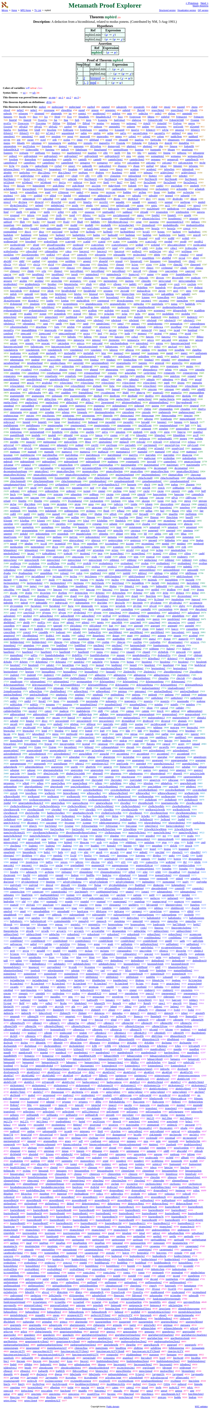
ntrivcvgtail (165, 280)
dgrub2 (61, 609)
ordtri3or (143, 113)
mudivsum (105, 688)
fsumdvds (160, 287)
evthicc (203, 559)
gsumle (63, 405)
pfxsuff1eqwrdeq (56, 244)
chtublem (15, 658)
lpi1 (199, 425)
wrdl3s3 (50, 254)
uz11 (167, 205)
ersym (6, 139)
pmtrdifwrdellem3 (59, 379)
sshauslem (76, 494)
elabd (154, 106)
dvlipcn (180, 592)
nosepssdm (183, 701)
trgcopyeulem (67, 743)
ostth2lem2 (157, 697)
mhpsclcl (26, 445)
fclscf (86, 520)
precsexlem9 (62, 720)
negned (169, 195)
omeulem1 (9, 136)
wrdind (139, 244)
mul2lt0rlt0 (133, 208)
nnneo (118, 136)
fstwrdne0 (30, 241)
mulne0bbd (100, 198)
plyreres (46, 612)
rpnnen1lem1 (32, 208)
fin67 (133, 182)
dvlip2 (195, 592)
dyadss (7, 573)
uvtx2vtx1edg (197, 773)
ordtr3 (158, 113)
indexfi (65, 149)
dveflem (62, 592)
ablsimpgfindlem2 (159, 402)
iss (70, 113)
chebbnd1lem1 (78, 678)
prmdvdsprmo (154, 323)
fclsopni (7, 520)
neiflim (75, 517)
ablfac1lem (50, 399)
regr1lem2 (146, 507)
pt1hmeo (91, 510)
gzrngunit (88, 428)
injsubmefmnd (34, 362)
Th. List (37, 10)
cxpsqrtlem (192, 628)
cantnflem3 (48, 162)
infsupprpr (198, 152)
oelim (110, 133)
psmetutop (188, 536)
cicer (57, 336)
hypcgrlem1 (9, 743)
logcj (123, 625)
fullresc (88, 336)
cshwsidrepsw (197, 323)
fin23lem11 (9, 179)
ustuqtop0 (155, 527)
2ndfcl (143, 346)
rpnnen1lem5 (76, 208)
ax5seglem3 (98, 750)
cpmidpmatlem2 (97, 481)
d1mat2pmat (10, 468)
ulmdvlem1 (54, 619)
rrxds (94, 556)
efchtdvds (163, 651)
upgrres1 (163, 770)
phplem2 (147, 146)
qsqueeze (90, 211)
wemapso (176, 156)
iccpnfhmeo (137, 546)
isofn (127, 333)
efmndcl (165, 359)
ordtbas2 (196, 487)
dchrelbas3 (154, 658)
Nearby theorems (200, 6)
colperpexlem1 (87, 737)
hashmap (130, 234)
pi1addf (81, 550)
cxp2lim (137, 642)
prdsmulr (141, 326)
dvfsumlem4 (122, 599)
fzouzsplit (106, 218)
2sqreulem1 (183, 674)
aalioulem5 (9, 615)
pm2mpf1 (102, 474)
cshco (68, 251)
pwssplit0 (110, 422)
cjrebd (44, 257)
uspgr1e (108, 766)
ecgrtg (44, 756)
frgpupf (116, 389)
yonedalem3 (76, 349)
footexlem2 (65, 737)
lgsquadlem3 (91, 671)
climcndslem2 (123, 277)
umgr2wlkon (58, 802)
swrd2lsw (8, 254)
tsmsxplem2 (102, 527)
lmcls (13, 494)
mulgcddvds (83, 300)
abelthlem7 (9, 622)
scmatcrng (71, 458)
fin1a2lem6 (150, 182)
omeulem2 (27, 136)
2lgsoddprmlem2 (173, 671)
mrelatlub (88, 353)
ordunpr (131, 126)
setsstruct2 (104, 326)
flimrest (154, 517)
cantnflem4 (67, 162)
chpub (64, 658)
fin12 (6, 185)
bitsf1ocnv (147, 294)
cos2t (176, 284)
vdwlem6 (134, 320)
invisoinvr (27, 336)
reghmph (202, 507)
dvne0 (134, 596)
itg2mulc (152, 579)
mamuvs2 (85, 451)
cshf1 (145, 248)
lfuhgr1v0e (125, 766)
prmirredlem (182, 428)
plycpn (62, 612)
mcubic (66, 635)
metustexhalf (131, 536)
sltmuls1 (201, 717)
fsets (56, 326)
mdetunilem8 (71, 461)
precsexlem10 (83, 720)
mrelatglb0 (69, 353)
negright (40, 717)
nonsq (174, 303)
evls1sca (124, 448)
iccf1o (101, 215)
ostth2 (13, 701)
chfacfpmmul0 (18, 481)
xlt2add (144, 211)
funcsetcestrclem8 (61, 346)
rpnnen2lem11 (48, 287)
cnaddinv (66, 392)
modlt (59, 225)
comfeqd (8, 333)
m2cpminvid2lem (91, 468)
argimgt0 (172, 625)
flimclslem (172, 517)
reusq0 (119, 261)
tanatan (66, 638)
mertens (129, 280)
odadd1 (185, 389)
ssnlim (145, 126)
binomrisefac (71, 284)
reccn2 (135, 267)
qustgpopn (9, 527)
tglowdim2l (38, 733)
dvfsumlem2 (80, 599)
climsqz (199, 267)
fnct (146, 185)
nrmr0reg (185, 507)
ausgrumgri (138, 760)
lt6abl (126, 392)
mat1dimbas (71, 454)
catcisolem (63, 343)
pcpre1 (76, 310)
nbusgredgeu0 (158, 773)
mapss (6, 142)
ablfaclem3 (72, 402)
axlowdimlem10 (12, 753)
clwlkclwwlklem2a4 (21, 806)
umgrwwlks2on (104, 802)
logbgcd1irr (95, 632)
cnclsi (146, 491)
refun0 (6, 500)
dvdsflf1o (77, 655)
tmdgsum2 (79, 523)
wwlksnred (33, 796)
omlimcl (176, 133)
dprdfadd (132, 395)
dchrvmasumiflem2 (42, 684)
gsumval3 (158, 392)
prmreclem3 (30, 316)
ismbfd (126, 573)
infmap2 (148, 172)
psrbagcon (144, 438)
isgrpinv (142, 362)
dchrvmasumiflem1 (13, 684)
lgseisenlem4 (10, 671)
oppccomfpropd (67, 333)
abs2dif (7, 261)
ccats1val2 (150, 241)
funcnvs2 (84, 251)
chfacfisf (81, 477)
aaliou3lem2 (46, 615)
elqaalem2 (134, 612)
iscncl (132, 491)
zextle (75, 205)
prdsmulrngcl (119, 405)
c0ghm (147, 408)
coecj (13, 612)
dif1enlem (95, 146)
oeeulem (55, 136)
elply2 (167, 605)
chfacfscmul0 (145, 477)
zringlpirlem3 (108, 428)
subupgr (202, 766)
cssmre (114, 435)
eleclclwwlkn (32, 812)
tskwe (163, 165)
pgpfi (166, 382)
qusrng (155, 405)
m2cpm (29, 468)
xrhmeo (156, 546)
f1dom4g (137, 142)
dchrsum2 (61, 661)
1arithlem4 (71, 316)
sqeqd (199, 254)
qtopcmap (97, 507)
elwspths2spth (145, 802)
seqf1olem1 (93, 228)
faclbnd (74, 231)
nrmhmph (15, 510)
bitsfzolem (60, 294)
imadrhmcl (98, 418)
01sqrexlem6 (106, 257)
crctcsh (14, 793)
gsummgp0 (26, 408)
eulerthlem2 (48, 307)
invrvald (151, 461)
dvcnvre (7, 599)
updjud (150, 165)
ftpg (66, 119)
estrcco (80, 343)
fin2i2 (27, 179)
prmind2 (200, 300)
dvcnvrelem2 (185, 596)
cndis (190, 491)
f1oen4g (120, 142)
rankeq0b (87, 165)
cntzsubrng (128, 412)
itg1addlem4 (38, 576)
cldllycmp (191, 497)
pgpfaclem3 (52, 402)
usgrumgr (200, 760)
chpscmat (196, 474)
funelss (7, 129)
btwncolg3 (28, 730)
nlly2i (174, 497)
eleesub (130, 747)
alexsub (152, 520)
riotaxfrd (161, 123)
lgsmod (100, 665)
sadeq (44, 297)
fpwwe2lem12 (96, 188)
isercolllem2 (97, 271)
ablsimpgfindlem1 (131, 402)
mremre (68, 330)
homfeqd (192, 330)
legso (115, 730)
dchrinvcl (172, 658)
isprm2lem (182, 300)
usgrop (120, 760)
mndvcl (175, 356)
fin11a (62, 182)
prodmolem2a (32, 284)
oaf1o (123, 133)
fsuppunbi (155, 149)
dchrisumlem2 (130, 681)
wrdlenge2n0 (10, 241)
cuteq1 (48, 710)
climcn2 (119, 267)
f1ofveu (177, 123)
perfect (136, 658)
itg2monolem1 (11, 582)
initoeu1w (79, 339)
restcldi (146, 487)
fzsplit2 (156, 215)
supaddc (120, 202)
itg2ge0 (7, 579)
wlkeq (40, 783)
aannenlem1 (153, 612)
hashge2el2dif (62, 238)
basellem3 (27, 651)
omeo (202, 290)
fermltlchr (57, 431)
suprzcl (104, 205)
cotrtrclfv (82, 254)
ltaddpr (171, 192)
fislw (112, 385)
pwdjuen (83, 172)
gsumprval (15, 356)
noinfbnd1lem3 (11, 707)
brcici (44, 336)
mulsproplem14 (180, 717)
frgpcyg (181, 431)
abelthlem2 (194, 619)
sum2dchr (97, 661)
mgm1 (184, 353)
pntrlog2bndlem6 (39, 694)
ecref (43, 139)
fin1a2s (21, 185)
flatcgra (151, 743)
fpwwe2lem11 (73, 188)
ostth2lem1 (137, 697)
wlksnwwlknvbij (12, 799)
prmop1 (135, 323)
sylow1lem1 (66, 382)
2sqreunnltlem (54, 678)
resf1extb (178, 126)
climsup (153, 271)
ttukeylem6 (114, 185)
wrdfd (171, 238)
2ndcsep (143, 497)
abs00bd (166, 257)
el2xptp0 (194, 126)
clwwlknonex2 (11, 816)
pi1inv (115, 550)
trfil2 (189, 510)
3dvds (50, 290)
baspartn (131, 484)
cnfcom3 (166, 162)
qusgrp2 (104, 366)
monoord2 (73, 228)
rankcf (79, 192)
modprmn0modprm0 (173, 307)
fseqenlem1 (55, 169)
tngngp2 (40, 540)
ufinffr (127, 513)
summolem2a (114, 274)
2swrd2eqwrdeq (30, 254)
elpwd (6, 110)
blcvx (76, 543)
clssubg (146, 523)
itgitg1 (33, 586)
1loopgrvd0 (77, 779)
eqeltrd (91, 106)
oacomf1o (159, 133)
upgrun (68, 760)
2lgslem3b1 (129, 671)
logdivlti (38, 628)
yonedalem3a (10, 349)
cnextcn (44, 523)
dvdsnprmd (16, 303)
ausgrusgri (157, 760)
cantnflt (82, 159)
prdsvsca (158, 326)
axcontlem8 (183, 753)
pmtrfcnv (175, 376)
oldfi (100, 710)
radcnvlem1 (122, 619)
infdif (133, 172)
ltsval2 (42, 701)
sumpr (150, 274)
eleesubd (146, 747)
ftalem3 (171, 648)
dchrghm (190, 658)
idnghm (29, 543)
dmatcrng (187, 454)
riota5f (146, 123)
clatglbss (197, 349)
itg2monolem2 (34, 582)
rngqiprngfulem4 (168, 425)
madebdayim (83, 710)
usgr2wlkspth (133, 786)
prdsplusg (123, 326)
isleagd (7, 747)
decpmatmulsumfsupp (15, 471)
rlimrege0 (195, 264)
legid (44, 730)
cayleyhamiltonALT (108, 484)
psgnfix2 (198, 431)
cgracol (166, 743)
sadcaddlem (167, 294)
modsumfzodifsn (195, 225)
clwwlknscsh (10, 812)
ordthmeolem (71, 510)
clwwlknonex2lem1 (186, 812)
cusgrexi (109, 776)
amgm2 (87, 261)
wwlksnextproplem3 (99, 799)
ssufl (70, 513)
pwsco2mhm (75, 359)
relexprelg (100, 254)
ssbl (171, 533)
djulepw (100, 172)
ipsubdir (36, 435)
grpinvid (159, 362)
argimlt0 (189, 625)
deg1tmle (138, 602)
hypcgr (48, 743)
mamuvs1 (67, 451)
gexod (198, 379)
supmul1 (152, 202)
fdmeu (150, 116)
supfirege (185, 202)
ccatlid (86, 241)
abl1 (51, 392)
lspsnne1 (162, 422)
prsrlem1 (8, 195)
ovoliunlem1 (163, 563)
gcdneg (95, 297)
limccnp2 (107, 589)
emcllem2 (99, 645)
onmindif (187, 113)
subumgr (14, 770)
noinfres (190, 704)
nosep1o (148, 701)
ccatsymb (70, 241)
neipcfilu (118, 530)
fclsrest (71, 520)
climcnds (143, 277)
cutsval (164, 707)
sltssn (150, 707)
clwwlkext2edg (129, 809)
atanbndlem (119, 638)
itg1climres (91, 576)
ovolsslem (34, 563)
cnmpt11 (202, 504)
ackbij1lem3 (166, 172)
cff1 (87, 175)
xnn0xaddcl (108, 211)
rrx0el (108, 556)
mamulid (142, 451)
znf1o (105, 431)
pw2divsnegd (181, 724)
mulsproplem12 (131, 717)
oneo (190, 133)
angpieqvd (9, 635)
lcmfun (65, 300)
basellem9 (83, 651)
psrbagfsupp (105, 438)
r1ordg (24, 165)
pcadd (13, 313)
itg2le (52, 579)
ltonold (198, 720)
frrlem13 (150, 129)
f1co (69, 116)
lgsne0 (133, 665)
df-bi (48, 102)
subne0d (184, 195)
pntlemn (202, 694)
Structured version (167, 10)
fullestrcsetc (37, 346)
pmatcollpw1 (42, 471)
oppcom (143, 737)
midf (92, 740)
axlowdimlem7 (181, 750)
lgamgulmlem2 (11, 648)
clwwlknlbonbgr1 (181, 806)
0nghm (199, 540)
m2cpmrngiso (138, 468)
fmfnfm (44, 517)
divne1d (39, 202)
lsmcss (99, 435)
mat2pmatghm (128, 464)
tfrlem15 (24, 133)
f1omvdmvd (90, 376)
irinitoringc (16, 431)
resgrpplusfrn (123, 362)
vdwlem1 (63, 320)
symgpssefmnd (92, 372)
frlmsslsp (8, 438)
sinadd (147, 284)
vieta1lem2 (115, 612)
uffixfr (113, 513)
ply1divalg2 (175, 602)
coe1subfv (130, 445)
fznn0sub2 (42, 218)
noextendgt (92, 701)
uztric (154, 205)
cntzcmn (152, 389)
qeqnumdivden (118, 303)
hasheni (177, 231)
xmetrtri (7, 533)
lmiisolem (185, 740)
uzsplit (187, 215)
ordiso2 (13, 156)
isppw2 (115, 651)
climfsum (88, 277)
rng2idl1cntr (145, 425)
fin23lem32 (90, 179)
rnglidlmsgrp (33, 425)
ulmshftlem (178, 615)
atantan (101, 638)
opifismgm (201, 353)
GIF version (203, 10)
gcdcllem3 (60, 297)
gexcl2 (30, 382)
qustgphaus (47, 527)
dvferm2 (137, 592)
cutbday (180, 707)
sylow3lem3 (149, 385)
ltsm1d (71, 717)
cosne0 (191, 622)
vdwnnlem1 (29, 323)
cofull (13, 339)
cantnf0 (97, 159)
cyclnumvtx (9, 789)
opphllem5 (180, 737)
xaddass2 (127, 211)
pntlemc (136, 694)
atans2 (152, 638)
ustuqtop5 (8, 530)
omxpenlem (9, 146)
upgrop (146, 756)
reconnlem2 (148, 543)
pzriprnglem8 (37, 431)
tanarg (23, 628)
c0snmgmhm (166, 408)
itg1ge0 (20, 576)
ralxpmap (36, 142)
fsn (55, 119)
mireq (55, 733)
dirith (89, 688)
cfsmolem (115, 175)
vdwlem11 (188, 320)
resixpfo (88, 142)
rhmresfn (108, 415)
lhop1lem (151, 596)
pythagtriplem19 (38, 310)
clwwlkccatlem (194, 802)
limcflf (26, 589)
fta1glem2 (54, 605)
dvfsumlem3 (101, 599)
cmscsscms (78, 556)
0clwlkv (145, 816)
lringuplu (82, 412)
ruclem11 (87, 287)
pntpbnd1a (61, 694)
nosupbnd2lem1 (138, 704)
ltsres (56, 701)
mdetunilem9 (93, 461)
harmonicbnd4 (137, 645)
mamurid (160, 451)
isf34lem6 (45, 182)
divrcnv (160, 277)
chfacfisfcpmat (102, 477)
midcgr (123, 740)
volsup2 (64, 573)
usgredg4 (141, 763)
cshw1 (173, 248)
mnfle (47, 211)
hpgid (51, 740)
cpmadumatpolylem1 (14, 484)
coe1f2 (94, 445)
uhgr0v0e (91, 766)
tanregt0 (58, 625)
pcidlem (92, 310)
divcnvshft (177, 277)
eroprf (108, 139)
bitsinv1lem (128, 294)
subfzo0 (7, 221)
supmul (168, 202)
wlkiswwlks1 (94, 793)
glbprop (130, 349)
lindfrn (56, 438)
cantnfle (67, 159)
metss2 (41, 536)
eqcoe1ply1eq (172, 445)
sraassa (88, 438)
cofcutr (114, 710)
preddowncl (99, 113)
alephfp (7, 172)
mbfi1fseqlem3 (113, 576)
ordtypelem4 (30, 156)
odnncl (104, 379)
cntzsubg (199, 369)
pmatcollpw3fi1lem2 (14, 474)
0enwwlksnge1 (71, 793)
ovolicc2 (151, 566)
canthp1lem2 (141, 188)
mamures (196, 448)
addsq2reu (100, 674)
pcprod (77, 313)
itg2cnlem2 (193, 582)
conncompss (69, 497)
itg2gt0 (155, 582)
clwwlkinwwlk (11, 809)
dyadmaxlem (25, 573)
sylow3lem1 (129, 385)
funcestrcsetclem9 (13, 346)
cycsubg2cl (45, 369)
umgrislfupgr (102, 760)
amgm (45, 645)
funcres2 (166, 336)
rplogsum (59, 688)
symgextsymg (190, 372)
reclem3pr (188, 192)
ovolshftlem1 (34, 566)
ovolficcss (15, 563)
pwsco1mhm (54, 359)
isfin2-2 (42, 179)
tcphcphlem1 (49, 553)
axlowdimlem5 (157, 750)
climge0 (24, 267)
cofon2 (146, 136)
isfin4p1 (183, 175)
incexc (104, 277)
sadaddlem (9, 297)
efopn (145, 628)
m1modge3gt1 (126, 225)
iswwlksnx (31, 793)
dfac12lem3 (64, 172)
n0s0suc (74, 724)
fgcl (162, 510)
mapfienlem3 (74, 152)
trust (118, 527)
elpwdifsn (66, 110)
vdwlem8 (151, 320)
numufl (56, 513)
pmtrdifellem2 (34, 379)
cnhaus (42, 494)
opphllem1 (161, 737)
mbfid (112, 573)
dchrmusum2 (178, 681)
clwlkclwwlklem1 (77, 806)
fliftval (86, 123)
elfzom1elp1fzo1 (151, 218)
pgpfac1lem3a (167, 399)
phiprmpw (8, 307)
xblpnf (119, 533)
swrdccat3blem (57, 248)
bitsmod (93, 294)
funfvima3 (119, 119)
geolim (23, 280)
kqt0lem (128, 507)
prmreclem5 (51, 316)
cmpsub (125, 494)
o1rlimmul (166, 267)
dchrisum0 (40, 688)
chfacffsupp (124, 477)
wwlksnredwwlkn (97, 796)
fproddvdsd (89, 290)
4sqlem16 (27, 320)
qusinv (189, 366)
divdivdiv (177, 198)
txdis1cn (118, 504)
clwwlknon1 (135, 812)
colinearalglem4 (110, 747)
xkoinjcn (32, 507)
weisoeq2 (131, 123)
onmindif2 (114, 126)
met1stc (73, 536)
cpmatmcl (85, 464)
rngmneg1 (80, 405)
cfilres (187, 553)
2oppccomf (45, 333)
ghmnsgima (112, 369)
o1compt (54, 267)
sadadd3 (185, 294)
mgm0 (169, 353)
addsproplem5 (40, 714)
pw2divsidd (29, 727)
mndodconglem (85, 379)
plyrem (97, 612)
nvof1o (7, 123)
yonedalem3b (55, 349)
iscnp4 (86, 491)
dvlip (165, 592)
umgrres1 (181, 770)
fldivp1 (93, 313)
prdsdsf (24, 533)
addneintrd (84, 195)
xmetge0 (170, 530)
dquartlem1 (98, 635)
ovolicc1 (112, 566)
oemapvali (172, 159)
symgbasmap (54, 372)
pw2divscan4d (158, 724)
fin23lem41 (191, 179)
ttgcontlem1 (70, 747)
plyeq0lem (198, 605)
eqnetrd (106, 106)
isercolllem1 (76, 271)
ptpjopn (203, 500)
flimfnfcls (120, 520)
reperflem (92, 543)
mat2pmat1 (173, 464)
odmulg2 (134, 379)
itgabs (145, 586)
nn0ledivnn (173, 208)
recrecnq (110, 192)
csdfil (13, 513)
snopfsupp (187, 149)
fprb (77, 119)
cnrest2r (175, 491)
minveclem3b (32, 559)
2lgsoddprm (195, 671)
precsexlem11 (106, 720)
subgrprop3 (168, 766)
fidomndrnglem (76, 418)
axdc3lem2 (58, 185)
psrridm (14, 441)
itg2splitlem (171, 579)
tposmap (8, 454)
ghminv (63, 369)
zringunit (146, 428)
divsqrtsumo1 (175, 642)
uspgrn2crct (69, 789)
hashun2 (43, 234)
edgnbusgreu (136, 773)
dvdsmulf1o (164, 655)
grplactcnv (35, 366)
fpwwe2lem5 (29, 188)
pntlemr (14, 697)
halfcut (47, 727)
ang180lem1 (115, 632)
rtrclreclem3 (139, 254)
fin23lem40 (171, 179)
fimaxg (173, 146)
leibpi (199, 638)
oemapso (155, 159)
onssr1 (71, 165)
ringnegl (194, 405)
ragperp (7, 737)
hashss (96, 234)
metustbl (170, 536)
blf (145, 533)
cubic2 (81, 635)
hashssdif (113, 234)
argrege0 (155, 625)
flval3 (66, 221)
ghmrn (78, 369)
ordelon (116, 113)
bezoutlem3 (112, 297)
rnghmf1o (131, 408)
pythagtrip (59, 310)
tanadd (162, 284)
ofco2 (175, 451)
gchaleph (199, 188)
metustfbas (152, 536)
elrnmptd (39, 113)
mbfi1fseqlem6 (184, 576)
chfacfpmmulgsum (71, 481)
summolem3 (92, 274)
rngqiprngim (124, 425)
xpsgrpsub (136, 366)
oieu (128, 156)
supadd (136, 202)
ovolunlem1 (127, 563)
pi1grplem (98, 550)
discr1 (28, 231)
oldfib (124, 724)
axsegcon (79, 750)
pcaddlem (199, 310)
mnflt (19, 211)
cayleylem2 (150, 372)
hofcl (188, 346)
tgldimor (157, 727)
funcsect (119, 336)
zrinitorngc (68, 415)
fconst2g (102, 119)
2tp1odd (124, 290)
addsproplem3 (194, 710)
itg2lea (115, 579)
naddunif (193, 136)
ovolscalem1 (56, 566)
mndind (35, 359)
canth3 (159, 185)
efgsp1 (51, 389)
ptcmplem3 (189, 520)
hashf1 (181, 234)
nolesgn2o (111, 701)
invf (100, 333)
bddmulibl (161, 586)
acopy (181, 743)
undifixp (72, 142)
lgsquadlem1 (48, 671)
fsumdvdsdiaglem (54, 655)
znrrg (166, 431)
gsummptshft (17, 395)
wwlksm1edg (191, 793)
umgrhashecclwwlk (83, 812)
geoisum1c (75, 280)
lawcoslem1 (178, 632)
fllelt (22, 221)
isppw (100, 651)
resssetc (29, 343)
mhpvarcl (44, 445)
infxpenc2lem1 (11, 169)
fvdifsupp (68, 129)
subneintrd (9, 198)
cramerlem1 (170, 461)
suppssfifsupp (120, 149)
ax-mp (52, 97)
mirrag (133, 733)
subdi (63, 198)
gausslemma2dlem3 (111, 668)
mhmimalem (17, 359)
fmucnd (101, 530)
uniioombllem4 (171, 569)
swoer (30, 139)
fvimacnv (199, 116)
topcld (6, 487)
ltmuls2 (30, 720)
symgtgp (97, 523)
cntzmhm (15, 372)
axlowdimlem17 (62, 753)
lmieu (154, 740)
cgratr (135, 743)
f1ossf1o (42, 119)
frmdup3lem (130, 359)
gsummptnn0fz (78, 395)
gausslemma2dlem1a (82, 668)
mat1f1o (133, 454)
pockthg (185, 313)
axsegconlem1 (184, 747)
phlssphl (68, 435)
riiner (80, 139)
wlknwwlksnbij (11, 796)
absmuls (182, 720)
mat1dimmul (114, 454)
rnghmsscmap (10, 415)
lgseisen (29, 671)
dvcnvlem (45, 592)
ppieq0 (197, 651)
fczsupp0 (119, 129)
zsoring (139, 724)
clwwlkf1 (91, 809)
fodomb (132, 185)
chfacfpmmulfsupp (43, 481)
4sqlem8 (121, 316)
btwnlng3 (190, 730)
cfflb (99, 175)
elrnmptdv (56, 113)
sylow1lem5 (149, 382)
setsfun (71, 326)
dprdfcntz (115, 395)
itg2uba (100, 579)
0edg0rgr (191, 779)
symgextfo (169, 372)
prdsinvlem (68, 366)
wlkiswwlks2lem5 (118, 793)
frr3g (11, 165)
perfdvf (155, 589)
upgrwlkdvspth (188, 783)
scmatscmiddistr (12, 458)
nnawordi (85, 136)
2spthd (7, 802)
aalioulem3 (174, 612)
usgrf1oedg (122, 763)
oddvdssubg (34, 392)
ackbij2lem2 (27, 175)
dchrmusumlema (155, 681)
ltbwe (88, 441)
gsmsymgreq (30, 376)
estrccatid (97, 343)
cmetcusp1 (58, 556)
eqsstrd (181, 106)
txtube (134, 504)
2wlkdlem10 (191, 799)
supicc (140, 215)
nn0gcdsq (139, 303)
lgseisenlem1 (137, 668)
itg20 (38, 579)
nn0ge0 (39, 205)
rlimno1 (58, 271)
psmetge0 (153, 530)
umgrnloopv (200, 756)
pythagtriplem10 (12, 310)
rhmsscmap (148, 415)
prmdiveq (67, 307)
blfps (133, 533)
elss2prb (105, 238)
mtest (90, 619)
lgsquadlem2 (69, 671)
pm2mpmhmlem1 (151, 474)
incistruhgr (128, 756)
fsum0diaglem (183, 274)
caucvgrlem (171, 271)
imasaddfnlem (29, 330)
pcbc (137, 313)
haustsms (83, 527)
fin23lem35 (131, 179)
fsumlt (40, 277)
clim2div (146, 280)
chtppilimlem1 (143, 678)
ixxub (45, 215)
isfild (135, 510)
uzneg (140, 205)
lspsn (57, 422)
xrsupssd (14, 215)
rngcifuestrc (48, 415)
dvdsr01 (98, 408)
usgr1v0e (15, 773)
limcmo (41, 589)
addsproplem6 (63, 714)
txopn (161, 500)
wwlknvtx (50, 793)
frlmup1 (41, 438)
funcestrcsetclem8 (180, 343)
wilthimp (154, 648)
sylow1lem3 (108, 382)
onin (129, 113)
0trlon (115, 816)
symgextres (9, 376)
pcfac (125, 313)
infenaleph (188, 169)
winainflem (31, 192)
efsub (89, 284)
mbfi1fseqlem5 (161, 576)
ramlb (59, 323)
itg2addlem (138, 582)
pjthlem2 (131, 559)
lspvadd (145, 422)
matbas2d (103, 451)
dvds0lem (142, 287)
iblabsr (113, 586)
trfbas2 (120, 510)
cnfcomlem (133, 162)
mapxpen (78, 146)
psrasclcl (30, 441)
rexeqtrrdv (139, 106)
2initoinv (61, 339)
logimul (7, 628)
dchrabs (7, 661)
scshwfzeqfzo (10, 251)
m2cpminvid (67, 468)
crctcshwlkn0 (200, 789)
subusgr (31, 770)
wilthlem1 (117, 648)
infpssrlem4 (134, 175)
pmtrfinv (140, 376)
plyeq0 (13, 609)
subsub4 (153, 195)
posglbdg (179, 349)
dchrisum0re (122, 684)
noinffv (174, 704)
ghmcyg (140, 392)
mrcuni (112, 330)
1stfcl (129, 346)
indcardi (88, 169)
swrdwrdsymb (17, 244)
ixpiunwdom (49, 159)
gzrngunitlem (68, 428)
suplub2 (152, 152)
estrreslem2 (142, 343)
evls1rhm (107, 448)
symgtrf (192, 376)
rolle (152, 592)
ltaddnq (127, 192)
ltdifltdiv (95, 221)
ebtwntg (29, 756)
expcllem (139, 228)
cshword (129, 248)
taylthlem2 (143, 615)
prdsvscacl (9, 422)
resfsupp (23, 152)
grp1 (51, 366)
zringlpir (163, 428)
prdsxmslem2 (93, 536)
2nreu (194, 106)
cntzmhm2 (33, 372)
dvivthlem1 (103, 596)
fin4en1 (153, 175)
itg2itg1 (23, 579)
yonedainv (96, 349)
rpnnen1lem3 (54, 208)
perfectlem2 (118, 658)
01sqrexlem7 (127, 257)
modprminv (123, 307)
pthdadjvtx (166, 783)
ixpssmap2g (54, 142)
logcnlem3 (93, 628)
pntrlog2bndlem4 (189, 691)
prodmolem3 (10, 284)
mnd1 (160, 356)
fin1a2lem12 (190, 182)
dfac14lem (29, 504)
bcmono (114, 661)
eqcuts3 (33, 710)
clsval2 (48, 487)
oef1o (117, 162)
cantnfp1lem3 (137, 159)
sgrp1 (53, 356)
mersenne (99, 658)
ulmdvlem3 (74, 619)
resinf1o (41, 625)
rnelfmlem (190, 513)
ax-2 (68, 97)
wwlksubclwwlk (181, 809)
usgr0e (74, 766)
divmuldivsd (128, 720)
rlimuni (120, 264)
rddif (21, 261)
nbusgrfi (177, 773)
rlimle (30, 271)
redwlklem (115, 783)
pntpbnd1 (80, 694)
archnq (142, 192)
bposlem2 (165, 661)
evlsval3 (157, 441)
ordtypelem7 (71, 156)
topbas (174, 484)
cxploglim (155, 642)
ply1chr (28, 448)
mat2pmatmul (151, 464)
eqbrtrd (126, 110)
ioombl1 (84, 569)
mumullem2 (16, 655)
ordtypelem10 (112, 156)
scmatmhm (109, 458)
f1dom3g (153, 142)
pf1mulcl (159, 448)
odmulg (150, 379)
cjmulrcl (183, 254)
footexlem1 (45, 737)
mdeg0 (24, 602)
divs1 (45, 720)
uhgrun (91, 756)
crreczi (186, 228)
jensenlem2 (9, 645)
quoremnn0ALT (175, 221)
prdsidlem (143, 356)
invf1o (113, 333)
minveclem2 (10, 559)
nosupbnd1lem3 (88, 704)
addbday (103, 714)
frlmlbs (25, 438)
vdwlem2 (81, 320)
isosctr (195, 632)
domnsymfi (114, 146)
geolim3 (27, 615)
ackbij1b (8, 175)
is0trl (101, 816)
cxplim (105, 642)
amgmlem (28, 645)
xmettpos (188, 530)
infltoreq (181, 152)
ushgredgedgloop (34, 766)
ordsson (98, 126)
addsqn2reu (120, 674)
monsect (142, 333)
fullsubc (71, 336)
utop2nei (68, 530)
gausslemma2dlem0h (51, 668)
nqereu (94, 192)
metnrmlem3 (37, 546)
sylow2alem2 (39, 385)
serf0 (21, 274)
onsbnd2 (57, 724)
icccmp (130, 543)
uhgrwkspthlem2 (33, 786)
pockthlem (168, 313)
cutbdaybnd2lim (12, 710)
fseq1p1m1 (9, 218)
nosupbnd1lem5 (113, 704)
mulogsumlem (126, 688)
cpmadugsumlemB (124, 481)
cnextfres (61, 523)
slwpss (181, 382)
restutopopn (135, 527)
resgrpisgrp (172, 366)
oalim (84, 133)
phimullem (28, 307)
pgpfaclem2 (31, 402)
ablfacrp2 (31, 399)
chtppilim (163, 678)
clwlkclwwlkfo (156, 806)
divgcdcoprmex (125, 300)
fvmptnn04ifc (39, 477)
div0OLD (133, 198)
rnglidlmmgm (10, 425)
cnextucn (135, 530)
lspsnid (26, 422)
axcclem (96, 185)
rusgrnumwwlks (169, 802)
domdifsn (184, 142)
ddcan (194, 198)
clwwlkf (73, 809)
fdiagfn (21, 142)
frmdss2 (94, 359)
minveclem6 (95, 559)
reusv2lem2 (158, 110)
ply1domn (156, 602)
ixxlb (59, 215)
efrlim (91, 642)
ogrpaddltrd (28, 405)
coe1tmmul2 (150, 445)
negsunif (8, 717)
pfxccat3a (35, 248)
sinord (25, 625)
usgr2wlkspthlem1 (80, 786)
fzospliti (89, 218)
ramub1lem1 (103, 323)
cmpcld (141, 494)
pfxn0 (36, 244)
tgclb (160, 484)
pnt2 (110, 697)
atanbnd (137, 638)
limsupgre (155, 261)
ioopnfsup (8, 225)
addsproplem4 (17, 714)
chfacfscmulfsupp (169, 477)
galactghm (130, 372)
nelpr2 (20, 110)
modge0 (44, 225)
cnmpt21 (14, 507)
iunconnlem (16, 497)
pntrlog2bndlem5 (12, 694)
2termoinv (114, 339)
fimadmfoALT (103, 116)
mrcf (98, 330)
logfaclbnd (81, 658)
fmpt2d (27, 119)
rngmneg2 (99, 405)
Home (14, 10)
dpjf (201, 395)
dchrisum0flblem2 (97, 684)
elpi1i (66, 550)
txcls (174, 500)
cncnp (160, 491)
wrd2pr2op (155, 251)
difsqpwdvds (179, 310)
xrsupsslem (162, 211)
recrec (161, 198)
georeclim (56, 280)
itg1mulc (57, 576)
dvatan (167, 638)
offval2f (23, 126)
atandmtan (83, 638)
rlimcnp (58, 642)
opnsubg (129, 523)
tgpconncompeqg (167, 523)
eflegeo (117, 284)
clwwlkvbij (33, 816)
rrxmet (166, 556)
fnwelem (51, 129)
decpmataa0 (160, 468)
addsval (175, 710)
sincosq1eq (174, 622)
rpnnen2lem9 (26, 287)
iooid (72, 215)
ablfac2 (89, 402)
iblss (5, 586)
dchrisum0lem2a (194, 684)
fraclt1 (36, 221)
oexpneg (108, 290)
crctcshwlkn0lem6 (175, 789)
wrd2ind (155, 244)
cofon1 (132, 136)
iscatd (177, 330)
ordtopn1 (15, 491)
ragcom (89, 733)
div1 (148, 198)
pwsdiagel (194, 326)
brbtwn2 (89, 747)
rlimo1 (150, 267)
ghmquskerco (150, 369)
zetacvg (180, 645)
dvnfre (28, 592)
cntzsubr (146, 412)
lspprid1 (42, 422)
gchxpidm (181, 188)
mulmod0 (27, 225)
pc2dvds (141, 310)
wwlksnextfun (145, 796)
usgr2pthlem (154, 786)
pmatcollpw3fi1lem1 (188, 471)
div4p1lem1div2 (18, 205)
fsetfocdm (155, 139)
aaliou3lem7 (88, 615)
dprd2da (186, 395)
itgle (47, 586)
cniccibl (179, 586)
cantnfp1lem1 (115, 159)
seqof (123, 228)
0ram (72, 323)
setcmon (183, 339)
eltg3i (147, 484)
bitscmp (109, 294)
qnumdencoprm (94, 303)
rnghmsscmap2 (187, 412)
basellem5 (46, 651)
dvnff (186, 589)
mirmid (139, 740)
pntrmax (122, 691)
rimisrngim (16, 412)
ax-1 (61, 97)
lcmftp (49, 300)
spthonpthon (10, 786)
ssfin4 (168, 175)
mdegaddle (41, 602)
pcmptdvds (60, 313)
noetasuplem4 (83, 707)
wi (24, 92)
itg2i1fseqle (98, 582)
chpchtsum (47, 658)
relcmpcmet (38, 556)
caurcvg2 (190, 271)
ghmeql (94, 369)
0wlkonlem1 (68, 816)
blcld (27, 536)
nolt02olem (16, 704)
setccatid (166, 339)
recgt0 (72, 202)
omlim (97, 133)
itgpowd (196, 599)
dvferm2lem (119, 592)
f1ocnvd (7, 126)
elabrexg (136, 119)
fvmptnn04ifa (17, 477)
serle (110, 228)
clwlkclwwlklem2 (103, 806)
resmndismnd (194, 356)
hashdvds (190, 303)
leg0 (102, 730)
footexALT (25, 737)
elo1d (51, 264)
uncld (33, 487)
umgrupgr (180, 756)
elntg (58, 756)
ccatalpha (132, 241)
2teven (161, 290)
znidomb (138, 431)
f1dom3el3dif (176, 119)
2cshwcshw (191, 248)
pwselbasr (176, 326)
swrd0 (183, 241)
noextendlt (72, 701)
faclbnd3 (107, 231)
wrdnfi (185, 238)
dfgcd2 (130, 297)
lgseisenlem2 (158, 668)
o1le (44, 271)
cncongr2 (164, 300)
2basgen (190, 484)
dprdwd (98, 395)
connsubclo (198, 494)
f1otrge (52, 747)
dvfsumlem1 (59, 599)
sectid (188, 333)
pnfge (33, 211)
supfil (27, 513)
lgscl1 (85, 665)
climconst (67, 264)
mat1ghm (151, 454)
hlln (128, 730)
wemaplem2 (157, 156)
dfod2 (184, 379)
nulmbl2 (187, 566)
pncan (121, 195)
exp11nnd (57, 231)
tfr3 (37, 133)
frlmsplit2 (141, 435)
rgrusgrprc (9, 783)
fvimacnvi (181, 116)
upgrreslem (77, 770)
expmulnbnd (10, 231)
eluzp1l (182, 205)
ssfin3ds (72, 179)
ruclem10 (69, 287)
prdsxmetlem (42, 533)
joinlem (146, 349)
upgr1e (29, 760)
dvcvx (23, 599)
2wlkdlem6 (151, 799)
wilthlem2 (136, 648)
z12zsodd (105, 727)
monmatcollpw (90, 471)
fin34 (93, 182)
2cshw (159, 248)
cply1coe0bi (10, 448)
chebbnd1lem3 (101, 678)
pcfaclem (109, 313)
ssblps (158, 533)
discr (41, 231)
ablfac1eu (103, 399)
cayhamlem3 (62, 484)
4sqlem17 (45, 320)
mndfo (107, 356)
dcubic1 (50, 635)
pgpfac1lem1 (123, 399)
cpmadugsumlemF (179, 481)
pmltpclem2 (150, 559)
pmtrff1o (157, 376)
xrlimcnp (75, 642)
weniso (100, 123)
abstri (196, 257)
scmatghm (90, 458)
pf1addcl (141, 448)
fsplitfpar (23, 129)
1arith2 (88, 316)
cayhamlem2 (40, 484)
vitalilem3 (95, 573)
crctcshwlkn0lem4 (120, 789)
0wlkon (87, 816)
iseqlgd (23, 747)
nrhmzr (66, 412)
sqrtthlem (70, 261)
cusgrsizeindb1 (168, 776)
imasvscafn (50, 330)
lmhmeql (93, 422)
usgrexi (93, 776)
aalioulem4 (194, 612)
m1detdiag (169, 458)
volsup (47, 569)
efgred (85, 389)
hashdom (8, 234)
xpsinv (120, 366)
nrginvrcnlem (115, 540)
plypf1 (28, 609)
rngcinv (30, 415)
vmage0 (130, 651)
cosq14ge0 (154, 622)
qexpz (151, 313)
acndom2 (151, 169)
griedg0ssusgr (146, 766)
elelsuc (172, 113)
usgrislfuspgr (60, 763)
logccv (174, 628)
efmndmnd (183, 359)
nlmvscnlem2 (76, 540)
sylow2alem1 (17, 385)
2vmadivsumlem (12, 691)
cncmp (110, 494)
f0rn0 (57, 116)
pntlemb (152, 694)
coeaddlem (107, 609)
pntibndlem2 (117, 694)
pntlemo (79, 697)
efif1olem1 (76, 625)
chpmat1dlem (175, 474)
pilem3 (85, 622)
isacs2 (162, 330)
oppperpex (199, 737)
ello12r (7, 264)
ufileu (84, 513)
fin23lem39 (151, 179)
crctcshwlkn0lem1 (93, 789)
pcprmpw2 (159, 310)
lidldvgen (15, 428)
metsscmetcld (17, 556)
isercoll (137, 271)
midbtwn (107, 740)
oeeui (70, 136)
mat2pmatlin (193, 464)
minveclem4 (74, 559)
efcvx (56, 622)
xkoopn (146, 500)
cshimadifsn (51, 251)
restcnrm (58, 494)
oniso (43, 724)
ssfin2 (57, 179)
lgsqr (184, 665)
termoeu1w (133, 339)
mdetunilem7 (49, 461)
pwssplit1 (128, 422)
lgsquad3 (110, 671)
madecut (63, 710)
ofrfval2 (53, 126)
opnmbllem (46, 573)
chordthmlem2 (30, 635)
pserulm (140, 619)
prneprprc (110, 110)
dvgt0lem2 (43, 596)
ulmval (160, 615)
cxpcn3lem (9, 632)
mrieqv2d (147, 330)
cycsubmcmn (108, 392)
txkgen (148, 504)
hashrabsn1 (194, 231)
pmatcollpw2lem (65, 471)
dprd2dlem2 (167, 395)
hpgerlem (36, 740)
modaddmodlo (170, 225)
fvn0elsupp (86, 129)
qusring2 (81, 408)
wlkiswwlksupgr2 (167, 793)
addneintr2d (104, 195)
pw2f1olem (29, 146)
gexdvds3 (47, 382)
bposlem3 (183, 661)
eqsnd (82, 110)
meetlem (162, 349)
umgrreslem (96, 770)
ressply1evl (178, 448)
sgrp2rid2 (78, 362)
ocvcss (84, 435)
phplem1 (131, 146)
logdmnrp (75, 628)
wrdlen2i (137, 251)
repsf (115, 248)
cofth (27, 339)
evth (183, 546)
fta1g (70, 605)
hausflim (123, 517)
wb (34, 92)
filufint (98, 513)
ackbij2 (45, 175)
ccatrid (101, 241)
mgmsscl (118, 353)
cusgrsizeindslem (193, 776)
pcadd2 (28, 313)
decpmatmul (181, 468)
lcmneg (146, 297)
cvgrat (92, 280)
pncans (56, 717)
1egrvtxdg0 (136, 779)
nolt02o (34, 704)
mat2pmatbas (106, 464)
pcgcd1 (125, 310)
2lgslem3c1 (150, 671)
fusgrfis (31, 773)
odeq (118, 379)
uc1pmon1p (196, 602)
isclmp (159, 550)
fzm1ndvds (16, 290)
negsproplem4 (146, 714)
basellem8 (64, 651)
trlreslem (148, 783)
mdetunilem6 (27, 461)
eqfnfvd (165, 116)
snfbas (149, 510)
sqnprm (51, 303)
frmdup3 (149, 359)
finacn (119, 169)
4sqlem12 (192, 316)
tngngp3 (57, 540)
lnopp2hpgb (16, 740)
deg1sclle (120, 602)
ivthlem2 (169, 559)
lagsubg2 (8, 369)
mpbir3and (74, 106)
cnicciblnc (8, 589)
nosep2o (164, 701)
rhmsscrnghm (169, 415)
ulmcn (36, 619)
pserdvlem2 (173, 619)
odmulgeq (167, 379)
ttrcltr (202, 162)
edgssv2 (79, 763)
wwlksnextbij (190, 796)
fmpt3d (13, 119)
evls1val (90, 448)
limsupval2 (136, 261)
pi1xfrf (130, 550)
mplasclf (124, 441)
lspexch (194, 422)
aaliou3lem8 (67, 615)
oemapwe (85, 162)
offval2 (38, 126)
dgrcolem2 (201, 609)
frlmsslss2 (159, 435)
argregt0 (138, 625)
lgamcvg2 (99, 648)
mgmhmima (35, 356)
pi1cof (145, 550)
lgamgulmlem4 (59, 648)
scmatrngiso (129, 458)
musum (120, 655)
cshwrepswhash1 (19, 326)
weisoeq (115, 123)
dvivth (120, 596)
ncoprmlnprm (70, 303)
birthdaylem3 (39, 642)
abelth (26, 622)
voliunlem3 (29, 569)
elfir (105, 152)
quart (130, 635)
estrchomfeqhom (119, 343)
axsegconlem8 (34, 750)
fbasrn (175, 510)
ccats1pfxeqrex (120, 244)
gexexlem (15, 392)
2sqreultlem (9, 678)
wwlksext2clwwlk (155, 809)
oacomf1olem (140, 133)
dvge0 (73, 596)
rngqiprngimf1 (78, 425)
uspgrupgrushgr (179, 760)
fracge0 (51, 221)
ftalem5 (186, 648)
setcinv (14, 343)
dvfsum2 (141, 599)
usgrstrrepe (57, 766)
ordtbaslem (178, 487)
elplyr (182, 605)
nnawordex (103, 136)
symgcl (72, 372)
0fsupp (171, 149)
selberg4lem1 (103, 691)
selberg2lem (35, 691)
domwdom (30, 159)
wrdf (157, 238)
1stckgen (115, 500)
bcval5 (146, 231)
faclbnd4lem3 (127, 231)
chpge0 (146, 651)
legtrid (88, 730)
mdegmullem (82, 602)
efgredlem (68, 389)
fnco (35, 116)
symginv (112, 372)
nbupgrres (116, 773)
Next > (204, 3)
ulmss (22, 619)
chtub (31, 658)
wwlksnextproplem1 (40, 799)
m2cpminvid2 (116, 468)
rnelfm (7, 517)
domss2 (63, 146)
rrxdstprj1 (182, 556)
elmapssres (173, 139)
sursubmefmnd (11, 362)
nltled (53, 195)
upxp (91, 504)
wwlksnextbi (73, 796)
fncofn (22, 116)
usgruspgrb (40, 763)
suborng (148, 418)
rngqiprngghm (55, 425)
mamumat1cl (123, 451)
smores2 (179, 129)
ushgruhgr (74, 756)
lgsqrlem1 (150, 665)
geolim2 (39, 280)
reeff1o (41, 622)
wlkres (98, 783)
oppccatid (26, 333)
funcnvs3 (102, 251)
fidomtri (177, 165)
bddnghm (170, 540)
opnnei (118, 487)
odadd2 (201, 389)
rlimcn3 (87, 267)
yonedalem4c (33, 349)
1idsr (23, 195)
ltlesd (136, 707)
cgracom (120, 743)
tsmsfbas (66, 527)
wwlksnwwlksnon (127, 799)
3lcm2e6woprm (11, 300)
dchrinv (24, 661)
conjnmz (130, 369)
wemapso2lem (195, 156)
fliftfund (71, 123)
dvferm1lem (81, 592)
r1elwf (58, 165)
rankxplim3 (105, 165)
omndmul (8, 405)
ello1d (22, 264)
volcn (79, 573)
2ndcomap (125, 497)
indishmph (50, 510)
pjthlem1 (114, 559)
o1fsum (55, 277)
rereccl (7, 202)
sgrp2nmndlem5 (100, 362)
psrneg (183, 438)
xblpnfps (103, 533)
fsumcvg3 (134, 274)
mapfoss (139, 139)
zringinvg (128, 428)
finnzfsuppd (100, 149)
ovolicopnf (169, 566)
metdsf (165, 543)
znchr (153, 431)
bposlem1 (147, 661)
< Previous (192, 3)
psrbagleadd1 (165, 438)
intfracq (195, 221)
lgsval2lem (68, 665)
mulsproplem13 (156, 717)
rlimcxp (121, 642)
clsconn (51, 497)
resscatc (45, 343)
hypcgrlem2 (30, 743)
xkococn (185, 504)
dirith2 (75, 688)
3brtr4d (141, 110)
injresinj (193, 218)
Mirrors (5, 10)
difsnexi (83, 126)
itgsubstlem (177, 599)
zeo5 (175, 290)
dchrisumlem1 (107, 681)
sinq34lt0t (117, 622)
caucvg (7, 274)
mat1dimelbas (49, 454)
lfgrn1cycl (49, 789)
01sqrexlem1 (63, 257)
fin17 (119, 182)
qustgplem (27, 527)
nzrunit (33, 412)
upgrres (115, 770)
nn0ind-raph (122, 205)
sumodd (28, 294)
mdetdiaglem (189, 458)
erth (54, 139)
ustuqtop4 (191, 527)
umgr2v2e (155, 779)
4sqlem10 (156, 316)
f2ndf (37, 129)
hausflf (189, 517)
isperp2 (195, 733)
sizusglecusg (17, 779)
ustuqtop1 (173, 527)
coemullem (127, 609)
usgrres (147, 770)
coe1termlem (165, 609)
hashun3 (60, 234)
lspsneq (178, 422)
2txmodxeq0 (148, 225)
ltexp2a (155, 228)
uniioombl (192, 569)
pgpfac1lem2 (145, 399)
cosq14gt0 (135, 622)
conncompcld (91, 497)
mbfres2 (142, 573)
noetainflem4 (105, 707)
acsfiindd (33, 353)
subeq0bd (48, 198)
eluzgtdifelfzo (127, 218)
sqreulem (52, 261)
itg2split (190, 579)
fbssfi (106, 510)
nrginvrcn (135, 540)
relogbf (77, 632)
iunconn (34, 497)
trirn (136, 556)
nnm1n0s (108, 724)
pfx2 (171, 251)
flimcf (139, 517)
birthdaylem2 (17, 642)
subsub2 (136, 195)
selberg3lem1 (81, 691)
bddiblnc (195, 586)
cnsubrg (49, 428)
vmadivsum (16, 681)
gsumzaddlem (196, 392)
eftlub (102, 284)
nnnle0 (201, 202)
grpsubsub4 (16, 366)
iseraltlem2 (38, 274)
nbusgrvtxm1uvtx (19, 776)
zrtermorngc (88, 415)
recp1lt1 (103, 202)
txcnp (46, 504)
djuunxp (122, 165)
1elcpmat (8, 464)
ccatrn (116, 241)
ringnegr (8, 408)
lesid (122, 707)
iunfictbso (24, 172)
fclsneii (41, 520)
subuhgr (186, 766)
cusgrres (147, 776)
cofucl (134, 336)
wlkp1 (132, 783)
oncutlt (13, 724)
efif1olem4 (95, 625)
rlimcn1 (71, 267)
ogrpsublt (47, 405)
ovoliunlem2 (184, 563)
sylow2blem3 (78, 385)
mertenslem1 (110, 280)
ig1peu (104, 605)
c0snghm (185, 408)
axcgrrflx (164, 747)
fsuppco (56, 152)
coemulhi (146, 609)
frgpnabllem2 (86, 392)
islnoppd (126, 737)
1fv (75, 218)
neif (92, 487)
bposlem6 (201, 661)
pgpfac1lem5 (10, 402)
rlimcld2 (177, 264)
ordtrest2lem (51, 491)
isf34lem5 (27, 182)
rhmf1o (202, 408)
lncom (6, 733)
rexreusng (49, 110)
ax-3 (76, 97)
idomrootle (87, 605)
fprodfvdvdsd (68, 290)
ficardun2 (117, 172)
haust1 (27, 494)
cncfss (69, 546)
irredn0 (114, 408)
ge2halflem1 (193, 208)
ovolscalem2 (77, 566)
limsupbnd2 (174, 261)
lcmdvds (181, 297)
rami (45, 323)
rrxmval (150, 556)
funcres (150, 336)
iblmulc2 (129, 586)
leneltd (67, 195)
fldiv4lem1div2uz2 (118, 221)
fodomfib (189, 146)
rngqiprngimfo (102, 425)
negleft (24, 717)
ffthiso (199, 336)
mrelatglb (51, 353)
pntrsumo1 (140, 691)
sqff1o (34, 655)
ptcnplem (62, 504)
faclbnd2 (90, 231)
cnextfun (8, 523)
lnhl (140, 730)
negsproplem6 (192, 714)
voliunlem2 (9, 569)
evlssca (192, 441)
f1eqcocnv (23, 123)
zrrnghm (49, 412)
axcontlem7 (163, 753)
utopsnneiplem (30, 530)
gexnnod (14, 382)
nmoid (13, 543)
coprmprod (103, 300)
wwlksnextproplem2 (69, 799)
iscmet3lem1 (117, 553)
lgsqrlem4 (168, 665)
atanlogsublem (11, 638)
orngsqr (132, 418)
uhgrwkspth (56, 786)
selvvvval (8, 445)
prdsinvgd (87, 366)
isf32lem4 (8, 182)
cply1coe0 (192, 445)
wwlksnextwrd (123, 796)
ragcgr (179, 733)
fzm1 (26, 218)
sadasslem (28, 297)
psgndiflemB (17, 435)
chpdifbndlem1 (58, 691)
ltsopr (157, 192)
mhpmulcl (62, 445)
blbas (183, 533)
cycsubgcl (26, 369)
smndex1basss (57, 362)
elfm (158, 513)
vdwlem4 (116, 320)
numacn (104, 169)
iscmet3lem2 (138, 553)
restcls (161, 487)
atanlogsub (32, 638)
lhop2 (167, 596)
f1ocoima (41, 123)
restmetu (8, 540)
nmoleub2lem (178, 550)
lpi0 (187, 425)
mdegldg (8, 602)
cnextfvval (26, 523)
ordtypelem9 (91, 156)
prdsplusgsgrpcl (87, 356)
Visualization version (186, 10)
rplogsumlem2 (61, 681)
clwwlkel (56, 809)
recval (182, 257)
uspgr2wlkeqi (80, 783)
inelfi (117, 152)
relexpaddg (119, 254)
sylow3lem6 (191, 385)
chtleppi (198, 655)
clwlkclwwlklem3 (130, 806)
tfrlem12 (8, 133)
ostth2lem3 (177, 697)
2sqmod (83, 674)
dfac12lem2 (44, 172)
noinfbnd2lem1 (60, 707)
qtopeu (63, 507)
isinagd (196, 743)
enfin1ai (77, 182)
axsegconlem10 (58, 750)
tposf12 (135, 129)
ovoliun (203, 563)
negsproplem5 (169, 714)
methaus (57, 536)
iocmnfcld (60, 543)
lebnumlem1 (10, 550)
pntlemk (62, 697)
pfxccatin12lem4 (176, 244)
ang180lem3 (157, 632)
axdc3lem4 (78, 185)
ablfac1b (68, 399)
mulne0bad (80, 198)
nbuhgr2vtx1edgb (75, 773)
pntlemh (185, 694)
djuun (136, 165)
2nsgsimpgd (107, 402)
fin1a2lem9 (170, 182)
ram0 (85, 323)
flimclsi (107, 517)
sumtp (164, 274)
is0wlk (50, 816)
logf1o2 (130, 628)
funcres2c (183, 336)
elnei (104, 487)
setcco (150, 339)
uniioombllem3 (147, 569)
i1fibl (19, 586)
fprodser (52, 284)
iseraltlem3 (58, 274)
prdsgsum (57, 395)
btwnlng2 (173, 730)
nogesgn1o (130, 701)
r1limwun (63, 192)
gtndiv (89, 205)
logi (111, 625)
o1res (149, 264)
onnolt (28, 724)
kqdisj (113, 507)
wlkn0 (25, 783)
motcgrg (174, 727)
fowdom (13, 159)
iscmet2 (157, 553)
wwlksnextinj (168, 796)
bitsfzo (77, 294)
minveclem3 (53, 559)
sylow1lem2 (87, 382)
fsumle (25, 277)
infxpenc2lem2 (34, 169)
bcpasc (161, 231)
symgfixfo (70, 376)
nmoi (185, 540)
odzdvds (105, 307)
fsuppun (139, 149)
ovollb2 (71, 563)
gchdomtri (8, 188)
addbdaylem (85, 714)
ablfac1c (85, 399)
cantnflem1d (10, 162)
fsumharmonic (161, 645)
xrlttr (74, 211)
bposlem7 (15, 665)
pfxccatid (77, 248)
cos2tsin (191, 284)
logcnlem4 (112, 628)
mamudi (32, 451)
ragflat (164, 733)
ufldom (59, 517)
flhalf (80, 221)
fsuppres (8, 152)
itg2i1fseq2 (118, 582)
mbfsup (159, 573)
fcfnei (137, 520)
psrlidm (199, 438)
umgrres (131, 770)
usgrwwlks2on (80, 802)
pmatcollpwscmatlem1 (46, 474)
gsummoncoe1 (48, 448)
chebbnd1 (122, 678)
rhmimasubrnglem (104, 412)
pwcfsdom (176, 185)
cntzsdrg (115, 418)
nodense (201, 701)
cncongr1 (146, 300)
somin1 (82, 113)
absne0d (103, 261)
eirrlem (7, 287)
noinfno (158, 704)
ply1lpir (137, 605)
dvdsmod (35, 290)
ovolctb (87, 563)
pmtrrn (108, 376)
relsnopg (23, 113)
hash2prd (25, 238)
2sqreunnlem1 (31, 678)
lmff (203, 491)
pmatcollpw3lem (160, 471)
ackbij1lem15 (188, 172)
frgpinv (100, 389)
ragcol (104, 733)
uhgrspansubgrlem (53, 770)
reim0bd (14, 257)
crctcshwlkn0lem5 (147, 789)
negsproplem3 (123, 714)
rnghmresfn (165, 412)
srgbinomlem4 (174, 405)
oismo (141, 156)
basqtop (48, 507)
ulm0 (194, 615)
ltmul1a (87, 202)
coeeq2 (77, 609)
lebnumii (50, 550)
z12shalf (88, 727)
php (161, 146)
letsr (103, 353)
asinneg (162, 635)
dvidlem (171, 589)
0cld (20, 487)
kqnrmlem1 (166, 507)
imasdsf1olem (83, 533)
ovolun (144, 563)
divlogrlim (56, 628)
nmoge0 (152, 540)
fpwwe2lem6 (51, 188)
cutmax (130, 710)
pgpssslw (197, 382)
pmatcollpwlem (114, 471)
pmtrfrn (124, 376)
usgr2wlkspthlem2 (108, 786)
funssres (7, 116)
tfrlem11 (195, 129)
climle (183, 267)
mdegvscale (61, 602)
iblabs (98, 586)
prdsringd (45, 408)
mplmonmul (49, 441)
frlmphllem (179, 435)
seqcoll (197, 234)
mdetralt (7, 461)
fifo (139, 152)
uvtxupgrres (43, 776)
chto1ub (180, 678)
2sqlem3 (14, 674)
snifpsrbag (125, 438)
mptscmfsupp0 (187, 418)
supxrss (201, 211)
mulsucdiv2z (143, 290)
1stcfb (109, 497)
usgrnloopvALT (100, 763)
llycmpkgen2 (75, 500)
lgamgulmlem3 (35, 648)
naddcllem (176, 136)
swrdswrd (78, 244)
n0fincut (91, 724)
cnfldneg (32, 428)
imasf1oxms (10, 536)
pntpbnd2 (98, 694)
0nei (132, 487)
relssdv (193, 110)
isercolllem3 (118, 271)
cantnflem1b (191, 159)
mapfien (92, 152)
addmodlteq (16, 228)
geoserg (7, 280)
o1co (39, 267)
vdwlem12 (9, 323)
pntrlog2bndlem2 (163, 691)
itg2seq (84, 579)
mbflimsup (191, 573)
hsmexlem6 (39, 185)
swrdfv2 (198, 241)
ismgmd (135, 353)
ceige (139, 221)
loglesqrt (60, 632)
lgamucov (80, 648)
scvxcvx (195, 642)
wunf (47, 192)
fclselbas (24, 520)
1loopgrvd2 (57, 779)
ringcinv (188, 415)
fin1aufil (143, 513)
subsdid (14, 720)
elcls (61, 487)
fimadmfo (84, 116)
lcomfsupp (166, 418)
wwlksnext (53, 796)
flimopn (91, 517)
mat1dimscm (93, 454)
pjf (127, 435)
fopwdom (47, 146)
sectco (86, 333)
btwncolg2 (9, 730)
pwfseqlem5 (162, 188)
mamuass (15, 451)
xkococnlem (166, 504)
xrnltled (38, 195)
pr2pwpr (42, 238)
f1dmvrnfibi (32, 149)
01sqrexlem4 (84, 257)
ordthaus (94, 494)
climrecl (7, 267)
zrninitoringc (32, 418)
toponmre (77, 487)
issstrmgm (152, 353)
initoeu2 (96, 339)
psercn (156, 619)
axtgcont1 (140, 727)
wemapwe (102, 162)
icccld (44, 543)
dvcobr (13, 592)
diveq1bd (56, 202)
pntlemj (30, 697)
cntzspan (169, 389)
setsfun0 (86, 326)
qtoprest (79, 507)
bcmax (130, 661)
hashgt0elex (78, 234)
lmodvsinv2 (74, 422)
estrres (159, 343)
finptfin (22, 500)
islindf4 (72, 438)
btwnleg (59, 730)
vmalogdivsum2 (176, 688)
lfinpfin (38, 500)
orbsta (168, 369)
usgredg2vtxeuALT (164, 763)
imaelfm (173, 513)
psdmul (79, 445)
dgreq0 (184, 609)
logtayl (159, 628)
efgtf (37, 389)
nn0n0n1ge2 (57, 205)
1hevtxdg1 (116, 779)
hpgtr (65, 740)
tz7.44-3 (50, 133)
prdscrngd (63, 408)
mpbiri (42, 106)
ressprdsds (62, 533)
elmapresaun (193, 139)
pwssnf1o (8, 330)
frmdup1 (111, 359)
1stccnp (160, 497)
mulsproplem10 (107, 717)
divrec (117, 198)
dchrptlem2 (41, 661)
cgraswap (103, 743)
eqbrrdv (7, 113)
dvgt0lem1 (24, 596)
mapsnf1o (104, 142)
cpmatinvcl (44, 464)
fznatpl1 (172, 215)
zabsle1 (50, 665)
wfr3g (165, 129)
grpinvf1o (177, 362)
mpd (93, 82)
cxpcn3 (27, 632)
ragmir (119, 733)
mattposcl (191, 451)
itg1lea (73, 576)
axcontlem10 (10, 756)
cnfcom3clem (185, 162)
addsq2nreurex (162, 674)
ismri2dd (129, 330)
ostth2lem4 (196, 697)
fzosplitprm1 (174, 218)
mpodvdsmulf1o (141, 655)
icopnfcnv (118, 546)
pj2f (25, 389)
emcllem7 (117, 645)
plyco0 (153, 605)
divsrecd (165, 720)
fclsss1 (56, 520)
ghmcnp (188, 523)
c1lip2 (6, 596)
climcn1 (103, 267)
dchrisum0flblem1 (70, 684)
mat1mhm (168, 454)
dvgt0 (59, 596)
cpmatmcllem (65, 464)
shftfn (157, 254)
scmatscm (34, 458)
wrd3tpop (186, 251)
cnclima (117, 491)
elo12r (36, 264)
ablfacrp (14, 399)
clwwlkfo (109, 809)
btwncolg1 (192, 727)
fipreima (49, 149)
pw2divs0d (9, 727)
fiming (166, 152)
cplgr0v (61, 776)
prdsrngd (139, 405)
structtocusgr (128, 776)
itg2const (67, 579)
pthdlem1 (191, 786)
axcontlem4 (143, 753)
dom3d (168, 142)
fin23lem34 (111, 179)
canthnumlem (119, 188)
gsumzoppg (38, 395)
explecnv (196, 277)
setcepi (199, 339)
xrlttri (61, 211)
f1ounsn (195, 119)
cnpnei (101, 491)
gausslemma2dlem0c (21, 668)
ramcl (121, 323)
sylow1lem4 (128, 382)
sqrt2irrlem (123, 287)
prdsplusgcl (124, 356)
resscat (103, 336)
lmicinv (168, 740)
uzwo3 (197, 205)
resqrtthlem (148, 257)
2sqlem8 (31, 674)
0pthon (130, 816)
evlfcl (157, 346)
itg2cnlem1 (173, 582)
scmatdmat (52, 458)
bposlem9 (33, 665)
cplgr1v (77, 776)
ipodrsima (15, 353)
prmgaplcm (176, 323)
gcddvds (78, 297)
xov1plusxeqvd (121, 215)
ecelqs (66, 139)
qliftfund (94, 139)
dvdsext (198, 287)
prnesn (95, 110)
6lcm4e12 (33, 300)
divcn (55, 546)
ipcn (100, 553)
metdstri (181, 543)
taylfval (107, 615)
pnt (122, 697)
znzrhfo (90, 431)
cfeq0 (75, 175)
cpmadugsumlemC (152, 481)
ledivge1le (113, 208)
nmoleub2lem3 (11, 553)
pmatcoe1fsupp (192, 461)
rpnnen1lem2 (10, 208)
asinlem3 (145, 635)
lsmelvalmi (9, 389)
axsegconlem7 (11, 750)
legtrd (74, 730)
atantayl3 (183, 638)
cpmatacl (26, 464)
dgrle (91, 609)
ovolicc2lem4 (132, 566)
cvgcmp (71, 277)
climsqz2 (15, 271)
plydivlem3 (80, 612)
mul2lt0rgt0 (153, 208)
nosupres (67, 704)
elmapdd (123, 139)
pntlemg (169, 694)
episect (173, 333)
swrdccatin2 (199, 244)
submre (84, 330)
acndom (134, 169)
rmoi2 (167, 106)
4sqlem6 (104, 316)
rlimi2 (192, 261)
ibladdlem (62, 586)
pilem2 (70, 622)
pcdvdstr (109, 310)
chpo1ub (197, 678)
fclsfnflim (102, 520)
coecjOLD (28, 612)
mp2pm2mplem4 (125, 474)
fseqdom (72, 169)
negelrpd (95, 208)
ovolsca (96, 566)
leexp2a (171, 228)
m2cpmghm (46, 468)
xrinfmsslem (182, 211)
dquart (116, 635)
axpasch (137, 750)
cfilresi (172, 553)
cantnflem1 (29, 162)
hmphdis (32, 510)
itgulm (104, 619)
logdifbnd (61, 645)
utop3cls (85, 530)
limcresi (57, 589)
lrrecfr (160, 710)
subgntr (113, 523)
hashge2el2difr (85, 238)
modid (73, 225)
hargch (13, 192)
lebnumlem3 (31, 550)
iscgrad (86, 743)
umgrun (83, 760)
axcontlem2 (122, 753)
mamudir (49, 451)
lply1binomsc (71, 448)
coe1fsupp (111, 445)
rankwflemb (41, 165)
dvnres (200, 589)
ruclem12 (105, 287)
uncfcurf (172, 346)
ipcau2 (30, 553)
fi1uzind (142, 238)
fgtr (202, 510)
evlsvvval (175, 441)
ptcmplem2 (169, 520)
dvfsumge (39, 599)
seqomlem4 (68, 133)
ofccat (66, 254)
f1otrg (37, 747)
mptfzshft (8, 277)
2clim (163, 264)
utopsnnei (50, 530)
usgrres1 (198, 770)
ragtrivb (149, 733)
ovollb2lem (53, 563)
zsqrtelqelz (157, 303)
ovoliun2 (14, 566)
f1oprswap (135, 116)
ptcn (104, 504)
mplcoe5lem (70, 441)
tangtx (100, 622)
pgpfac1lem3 (189, 399)
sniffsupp (40, 152)
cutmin (145, 710)
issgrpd (67, 356)
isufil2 (41, 513)
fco (46, 116)
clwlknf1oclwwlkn (111, 812)
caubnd (36, 261)
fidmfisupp (81, 149)
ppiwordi (181, 651)
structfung (41, 326)
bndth (171, 546)
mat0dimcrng (27, 454)
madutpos (113, 461)
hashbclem (164, 234)
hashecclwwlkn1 (56, 812)
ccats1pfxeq (97, 244)
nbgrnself (98, 773)
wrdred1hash (50, 241)
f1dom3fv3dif (155, 119)
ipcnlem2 (85, 553)
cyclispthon (30, 789)
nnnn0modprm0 (146, 307)
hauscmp (179, 494)
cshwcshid (31, 251)
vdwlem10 (170, 320)
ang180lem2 (136, 632)
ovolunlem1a (106, 563)
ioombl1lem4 (65, 569)
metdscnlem (16, 546)
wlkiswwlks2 (143, 793)
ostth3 (27, 701)
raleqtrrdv (121, 106)
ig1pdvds (121, 605)
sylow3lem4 (170, 385)
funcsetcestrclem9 (88, 346)
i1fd (5, 576)
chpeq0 (182, 655)
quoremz (154, 221)
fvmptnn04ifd (62, 477)
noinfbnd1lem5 (36, 707)
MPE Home (26, 10)
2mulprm (35, 303)
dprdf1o (149, 395)
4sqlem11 (174, 316)
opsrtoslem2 (105, 441)
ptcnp (78, 504)
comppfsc (55, 500)
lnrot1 (21, 733)
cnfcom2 (150, 162)
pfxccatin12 (16, 248)
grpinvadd (195, 362)
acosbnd (193, 635)
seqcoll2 (7, 238)
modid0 (89, 225)
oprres (191, 123)
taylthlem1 (124, 615)
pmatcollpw (136, 471)
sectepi (158, 333)
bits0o (44, 294)
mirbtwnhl (71, 733)
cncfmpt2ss (86, 546)
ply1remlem (16, 605)
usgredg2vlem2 (190, 763)
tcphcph (68, 553)
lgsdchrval (200, 665)
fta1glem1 (36, 605)
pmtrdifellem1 (11, 379)
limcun (140, 589)
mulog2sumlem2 (151, 688)
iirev (102, 546)
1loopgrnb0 (37, 779)
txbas (131, 500)
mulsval (87, 717)
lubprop (114, 349)
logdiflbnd (80, 645)
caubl (201, 553)
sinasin (177, 635)
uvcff (196, 435)
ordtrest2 (70, 491)
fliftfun (56, 123)
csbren (122, 556)
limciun (124, 589)
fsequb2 (34, 228)
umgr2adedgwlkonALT (30, 802)
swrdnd (168, 241)
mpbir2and (57, 106)
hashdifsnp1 (124, 238)
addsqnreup (140, 674)
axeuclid (104, 753)
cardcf (60, 175)
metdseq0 (198, 543)
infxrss (30, 215)
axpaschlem (118, 750)
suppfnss (103, 129)
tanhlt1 (133, 284)
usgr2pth (173, 786)
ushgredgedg (10, 766)
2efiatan (50, 638)
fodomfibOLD (11, 149)
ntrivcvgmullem (187, 280)
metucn (24, 540)
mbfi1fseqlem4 (137, 576)
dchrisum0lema (144, 684)
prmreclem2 (9, 316)
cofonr (160, 136)
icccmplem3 (111, 543)
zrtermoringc (10, 418)
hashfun (147, 234)
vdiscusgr (173, 779)
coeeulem (45, 609)
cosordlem (9, 625)
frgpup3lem (134, 389)
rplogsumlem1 (38, 681)
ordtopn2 (32, 491)
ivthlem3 (187, 559)
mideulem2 (109, 737)
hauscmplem (160, 494)
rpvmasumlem (84, 681)
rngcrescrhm (53, 418)
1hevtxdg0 (97, 779)
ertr (19, 139)
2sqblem (66, 674)
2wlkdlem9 (171, 799)
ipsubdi (52, 435)
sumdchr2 (79, 661)
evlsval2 (141, 441)
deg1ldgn (102, 602)
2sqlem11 (49, 674)
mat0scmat (149, 458)
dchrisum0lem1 (169, 684)
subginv (154, 366)
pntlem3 (95, 697)
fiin (129, 152)
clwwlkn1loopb (35, 809)
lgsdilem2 (116, 665)
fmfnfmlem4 (25, 517)
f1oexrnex (161, 126)
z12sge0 (122, 727)
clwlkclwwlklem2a (49, 806)
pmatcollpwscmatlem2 (77, 474)
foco (120, 116)
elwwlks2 (125, 802)
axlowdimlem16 (37, 753)
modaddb (106, 225)
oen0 (42, 136)
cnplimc (74, 589)
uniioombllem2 (123, 569)
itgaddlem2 (81, 586)
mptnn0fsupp (54, 228)
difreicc (87, 215)
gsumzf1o (176, 392)
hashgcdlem (86, 307)
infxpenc (193, 165)
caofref (68, 126)
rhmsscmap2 (127, 415)
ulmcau (7, 619)
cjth (170, 254)
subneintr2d (29, 198)
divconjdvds (180, 287)
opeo (188, 290)
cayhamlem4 (83, 484)
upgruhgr (162, 756)
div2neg (22, 202)
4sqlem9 (138, 316)
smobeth (194, 185)
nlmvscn (95, 540)
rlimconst (85, 264)
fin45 (106, 182)
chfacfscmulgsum (196, 477)
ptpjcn (187, 500)
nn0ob (13, 294)
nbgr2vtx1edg (50, 773)
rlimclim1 (103, 264)
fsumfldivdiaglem (99, 655)
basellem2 (8, 651)
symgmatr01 (132, 461)
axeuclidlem (85, 753)
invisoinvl (8, 336)
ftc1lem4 (159, 599)
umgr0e (14, 760)
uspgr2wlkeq (58, 783)
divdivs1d (148, 720)
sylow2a (58, 385)
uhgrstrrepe (109, 756)
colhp (79, 740)
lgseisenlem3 (180, 668)
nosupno (50, 704)
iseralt (74, 274)
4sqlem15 (8, 320)
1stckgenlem (96, 500)
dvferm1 (100, 592)
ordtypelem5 (50, 156)
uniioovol (102, 569)
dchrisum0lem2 (18, 688)
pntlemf (46, 697)
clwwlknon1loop (159, 812)
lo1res (135, 264)
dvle (86, 596)
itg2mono (79, 582)
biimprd (95, 78)
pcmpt (43, 313)
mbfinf (174, 573)
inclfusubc (42, 339)
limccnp (90, 589)
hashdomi (26, 234)
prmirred (201, 428)
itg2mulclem (133, 579)
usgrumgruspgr (18, 763)
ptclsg (13, 504)
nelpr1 (33, 110)
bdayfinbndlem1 (67, 727)
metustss (112, 536)
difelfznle (60, 218)
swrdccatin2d (97, 248)
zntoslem (120, 431)
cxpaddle (43, 632)
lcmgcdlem (163, 297)
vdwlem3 (98, 320)
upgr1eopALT (48, 760)
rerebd (30, 257)
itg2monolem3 (58, 582)
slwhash (97, 385)
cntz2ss (183, 369)
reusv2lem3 (177, 110)
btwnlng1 (155, 730)
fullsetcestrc (111, 346)
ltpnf (6, 211)
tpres (88, 119)
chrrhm (74, 431)
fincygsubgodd (184, 402)
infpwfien (169, 169)
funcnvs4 (119, 251)
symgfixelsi (51, 376)
